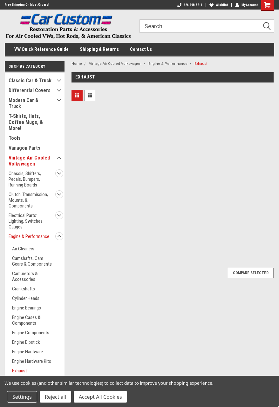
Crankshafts (23, 289)
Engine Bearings (26, 308)
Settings (22, 396)
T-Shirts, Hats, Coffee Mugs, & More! (26, 122)
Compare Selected (251, 273)
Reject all (55, 396)
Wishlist (218, 5)
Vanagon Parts (24, 148)
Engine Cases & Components (26, 320)
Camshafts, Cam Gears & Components (32, 261)
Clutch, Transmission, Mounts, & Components (28, 200)
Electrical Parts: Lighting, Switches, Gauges (26, 221)
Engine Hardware (27, 352)
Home (76, 64)
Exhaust (19, 371)
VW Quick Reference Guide (41, 49)
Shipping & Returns (99, 49)
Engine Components (30, 333)
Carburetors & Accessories (25, 276)
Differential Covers (30, 90)
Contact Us (141, 49)
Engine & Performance (29, 236)
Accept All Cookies (100, 396)
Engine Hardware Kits (31, 361)
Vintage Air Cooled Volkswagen (29, 161)
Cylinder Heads (25, 298)
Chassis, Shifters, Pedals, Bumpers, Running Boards (25, 179)
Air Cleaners (23, 249)
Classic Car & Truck (30, 81)
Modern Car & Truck (23, 103)
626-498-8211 (189, 5)
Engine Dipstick (26, 342)
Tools (15, 138)
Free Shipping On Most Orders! (27, 4)
